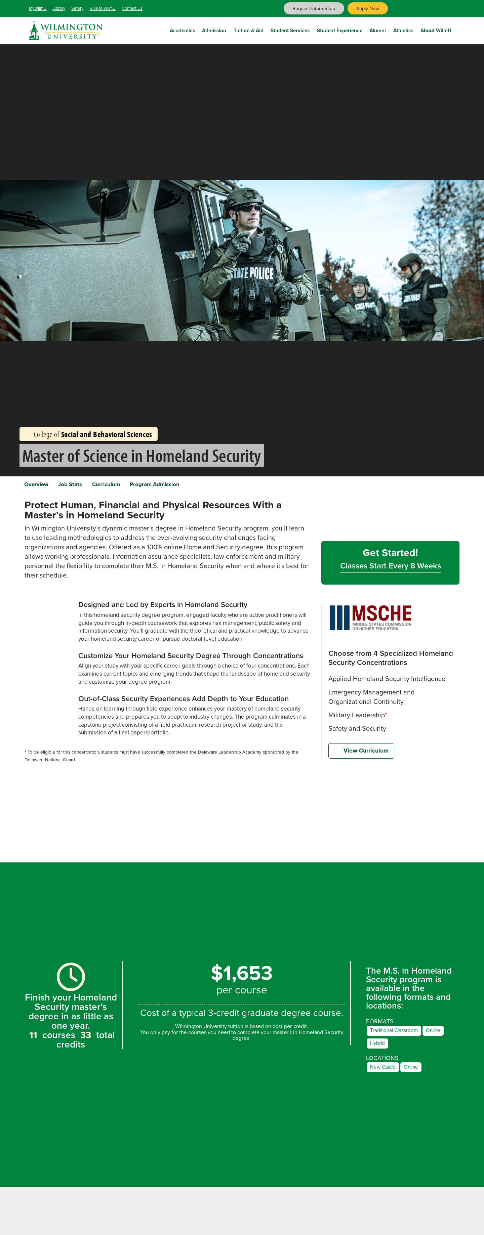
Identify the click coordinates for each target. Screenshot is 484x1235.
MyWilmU (37, 8)
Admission (214, 29)
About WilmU (435, 29)
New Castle (384, 1073)
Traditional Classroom (397, 1035)
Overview (40, 485)
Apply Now (367, 8)
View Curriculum (361, 755)
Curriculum (126, 485)
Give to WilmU (102, 8)
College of (89, 434)
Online (441, 1035)
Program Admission (184, 485)
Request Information (313, 8)
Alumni (377, 29)
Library (58, 8)
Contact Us (132, 8)
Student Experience (339, 29)
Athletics (403, 29)
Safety (77, 8)
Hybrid (378, 1049)
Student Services (290, 29)
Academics (182, 29)
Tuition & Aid (249, 29)
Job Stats (82, 485)
